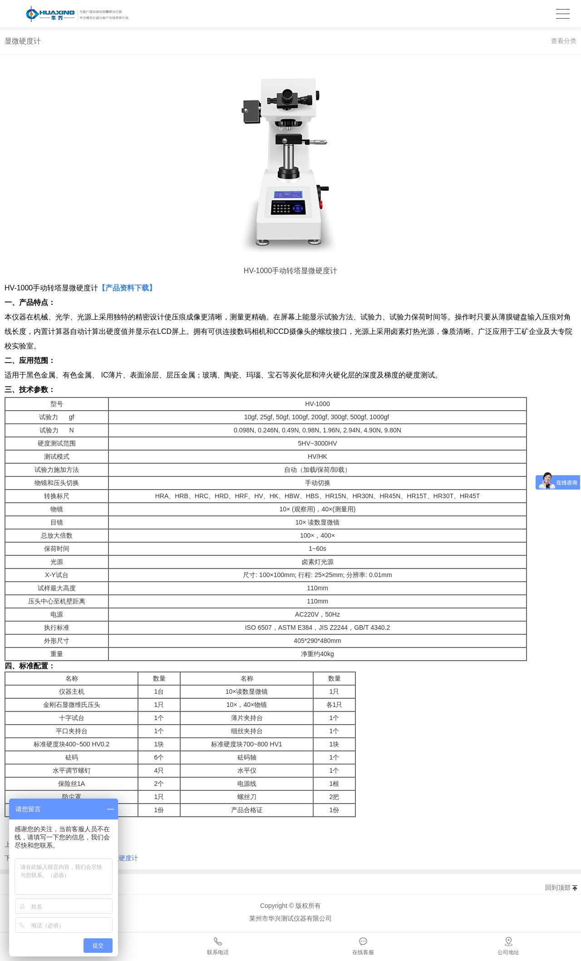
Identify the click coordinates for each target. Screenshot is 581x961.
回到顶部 (558, 887)
